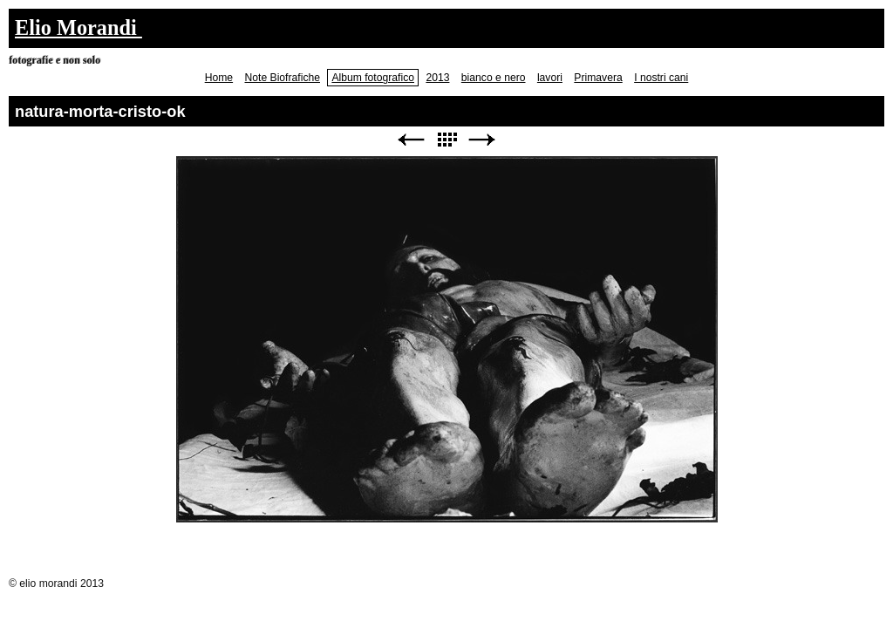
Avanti (482, 140)
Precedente (411, 140)
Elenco (446, 140)
